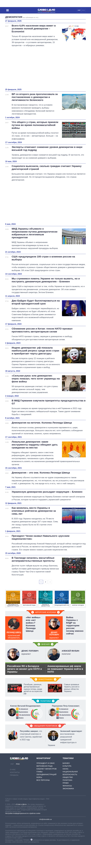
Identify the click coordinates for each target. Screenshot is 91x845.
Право (66, 783)
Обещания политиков (45, 726)
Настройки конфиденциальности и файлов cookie (22, 813)
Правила (14, 775)
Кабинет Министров (46, 769)
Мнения (45, 644)
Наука (65, 769)
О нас (13, 769)
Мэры (39, 777)
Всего (21, 718)
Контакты (15, 772)
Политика (67, 780)
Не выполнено (24, 715)
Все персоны (43, 780)
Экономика (68, 789)
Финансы (67, 786)
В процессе (23, 709)
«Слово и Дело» (21, 804)
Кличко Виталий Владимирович (25, 706)
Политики (45, 701)
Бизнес (66, 763)
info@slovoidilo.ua (45, 819)
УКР (79, 10)
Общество (68, 777)
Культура (67, 766)
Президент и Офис (45, 763)
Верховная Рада (44, 766)
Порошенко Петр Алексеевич (65, 706)
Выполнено (23, 712)
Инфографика (45, 679)
